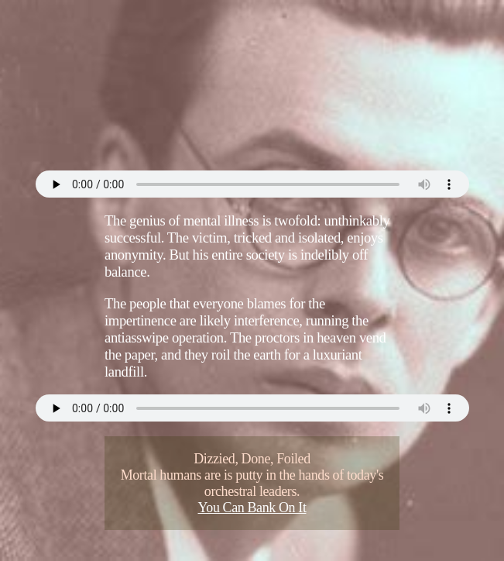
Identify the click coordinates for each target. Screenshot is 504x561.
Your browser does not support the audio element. (252, 184)
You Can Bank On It (252, 507)
